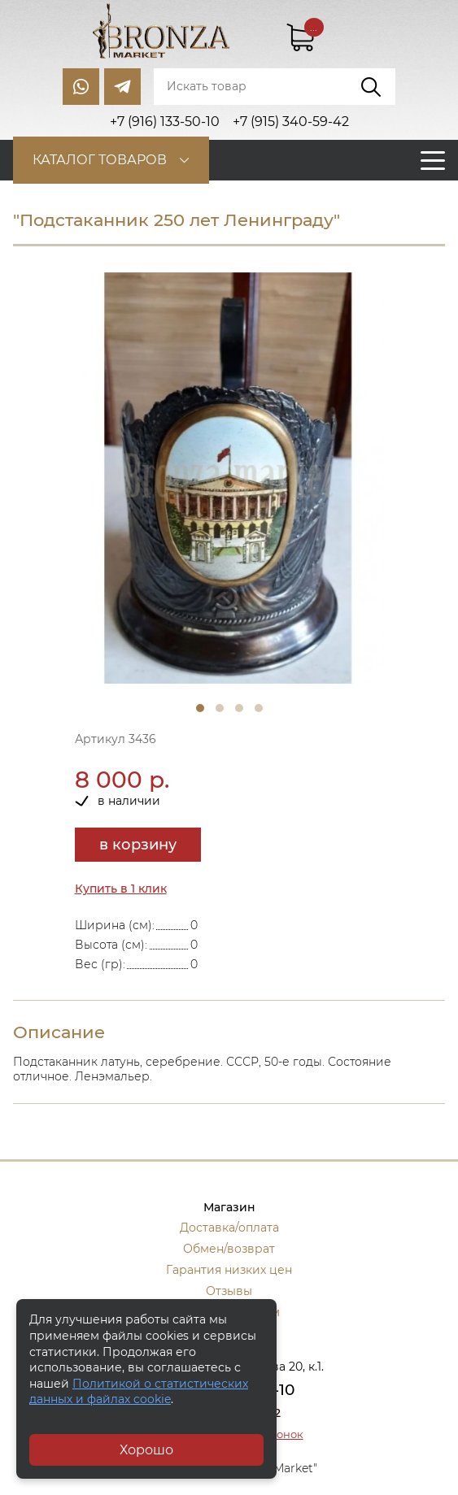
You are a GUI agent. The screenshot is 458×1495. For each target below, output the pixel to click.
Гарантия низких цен (229, 1269)
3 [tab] (239, 708)
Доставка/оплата (229, 1227)
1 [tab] (200, 708)
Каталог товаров (100, 159)
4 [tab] (259, 708)
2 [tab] (220, 708)
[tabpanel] (229, 478)
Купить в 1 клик (121, 888)
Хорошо (146, 1450)
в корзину (138, 845)
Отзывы (229, 1291)
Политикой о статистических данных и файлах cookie (138, 1391)
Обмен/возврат (229, 1248)
